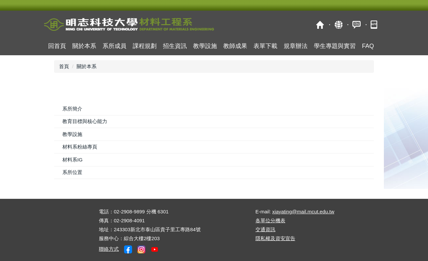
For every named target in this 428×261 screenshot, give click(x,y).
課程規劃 (145, 46)
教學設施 (72, 134)
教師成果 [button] (235, 46)
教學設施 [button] (205, 46)
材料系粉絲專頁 (79, 147)
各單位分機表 (270, 220)
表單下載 (265, 46)
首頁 (64, 66)
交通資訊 (265, 229)
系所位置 (72, 172)
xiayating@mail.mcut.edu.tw (303, 211)
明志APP (375, 25)
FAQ (368, 46)
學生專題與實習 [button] (335, 46)
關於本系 (84, 46)
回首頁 (57, 46)
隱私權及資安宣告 (275, 238)
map (338, 25)
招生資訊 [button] (175, 46)
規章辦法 (296, 46)
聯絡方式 (109, 249)
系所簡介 (72, 108)
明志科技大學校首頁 (320, 25)
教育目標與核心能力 (84, 121)
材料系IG (72, 159)
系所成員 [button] (114, 46)
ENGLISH (356, 25)
